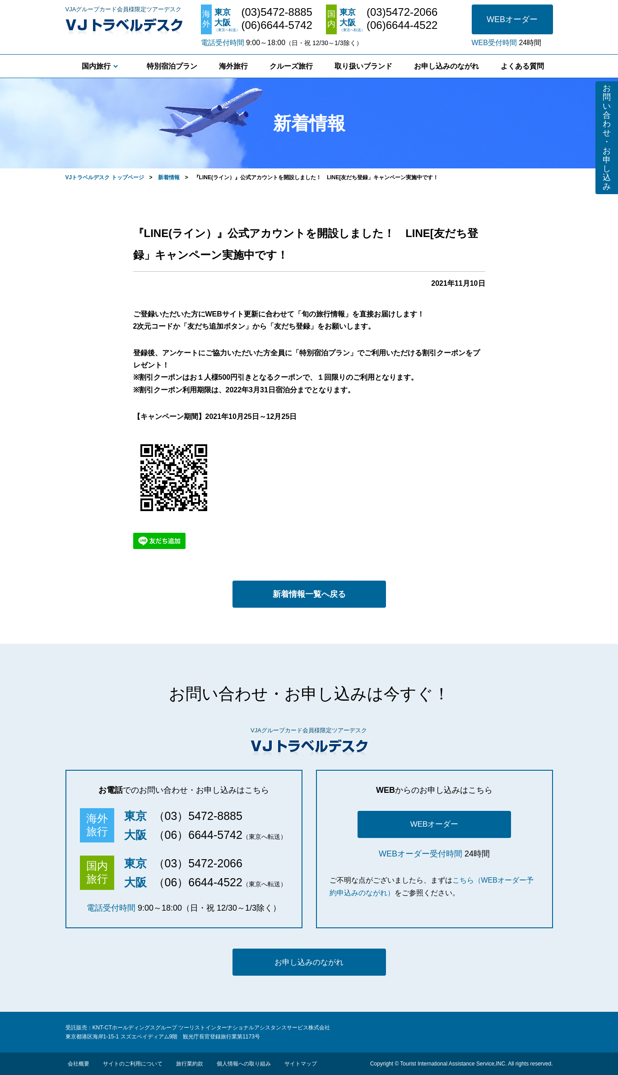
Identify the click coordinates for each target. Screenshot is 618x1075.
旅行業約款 (189, 1064)
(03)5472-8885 (277, 12)
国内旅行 (96, 66)
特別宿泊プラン (172, 66)
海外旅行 (233, 66)
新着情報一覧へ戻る (309, 594)
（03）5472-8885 (197, 816)
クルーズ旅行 (291, 66)
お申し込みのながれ (446, 66)
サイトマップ (300, 1064)
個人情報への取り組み (244, 1064)
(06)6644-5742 (277, 25)
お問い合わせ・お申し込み (607, 137)
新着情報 (169, 177)
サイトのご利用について (133, 1064)
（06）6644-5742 (197, 834)
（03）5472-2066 (197, 863)
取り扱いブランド (363, 66)
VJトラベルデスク (123, 24)
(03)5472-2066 (402, 12)
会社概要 (78, 1064)
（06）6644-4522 (197, 882)
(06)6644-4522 (402, 25)
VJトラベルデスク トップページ (104, 177)
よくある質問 (522, 66)
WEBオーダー (512, 19)
